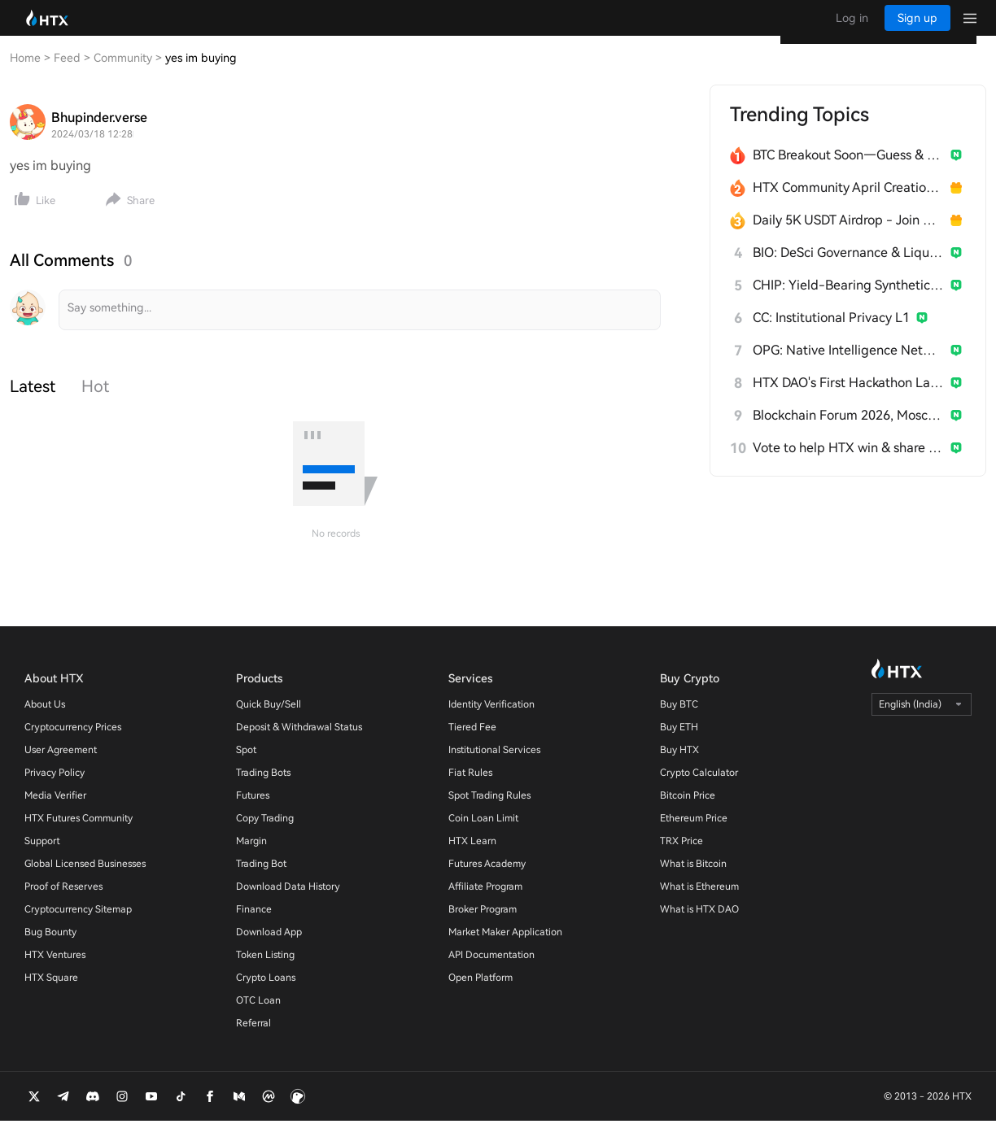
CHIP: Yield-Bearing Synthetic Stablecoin (848, 301)
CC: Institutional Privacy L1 (831, 334)
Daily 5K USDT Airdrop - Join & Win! (848, 236)
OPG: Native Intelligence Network (848, 366)
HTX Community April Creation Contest (848, 203)
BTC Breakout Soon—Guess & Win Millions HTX (848, 171)
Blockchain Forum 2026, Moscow (848, 431)
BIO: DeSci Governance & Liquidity (848, 269)
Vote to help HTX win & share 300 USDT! (848, 464)
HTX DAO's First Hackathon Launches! (848, 399)
